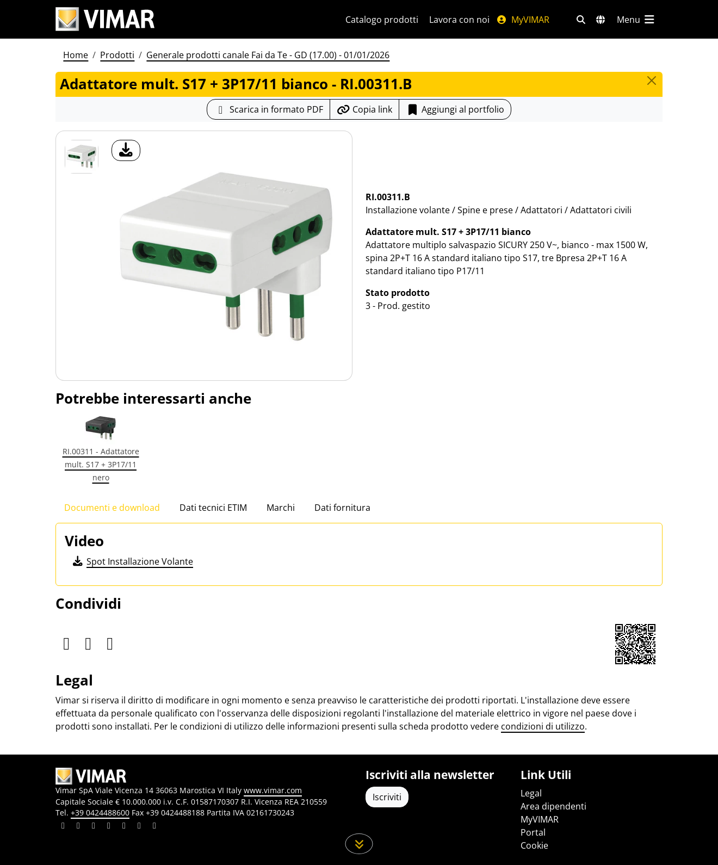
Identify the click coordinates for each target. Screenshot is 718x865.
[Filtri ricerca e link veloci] (580, 19)
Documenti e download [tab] (112, 508)
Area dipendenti (553, 806)
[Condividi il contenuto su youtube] (124, 826)
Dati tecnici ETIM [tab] (213, 508)
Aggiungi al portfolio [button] (455, 109)
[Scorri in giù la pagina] (359, 843)
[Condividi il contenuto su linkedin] (63, 826)
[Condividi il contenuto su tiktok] (154, 826)
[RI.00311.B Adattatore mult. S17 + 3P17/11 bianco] (81, 157)
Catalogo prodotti (381, 20)
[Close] (651, 80)
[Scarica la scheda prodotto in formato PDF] (268, 109)
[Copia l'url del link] (364, 109)
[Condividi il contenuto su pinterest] (93, 826)
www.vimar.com (273, 790)
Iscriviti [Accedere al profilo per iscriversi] (387, 797)
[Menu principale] (636, 19)
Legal (531, 793)
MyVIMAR (522, 20)
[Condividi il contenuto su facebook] (78, 826)
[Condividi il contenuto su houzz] (139, 826)
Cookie (534, 845)
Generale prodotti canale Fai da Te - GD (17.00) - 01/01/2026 (267, 55)
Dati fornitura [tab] (342, 508)
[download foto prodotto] (126, 150)
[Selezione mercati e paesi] (600, 19)
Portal (533, 832)
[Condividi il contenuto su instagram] (108, 826)
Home (75, 55)
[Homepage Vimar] (104, 19)
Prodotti (117, 55)
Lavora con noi (459, 20)
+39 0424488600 (100, 812)
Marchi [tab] (281, 508)
